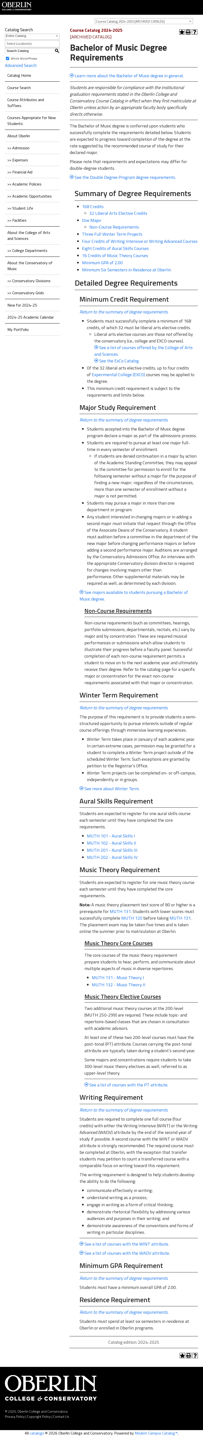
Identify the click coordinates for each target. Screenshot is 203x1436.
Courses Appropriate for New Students (31, 120)
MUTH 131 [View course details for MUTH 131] (120, 911)
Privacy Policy (15, 1416)
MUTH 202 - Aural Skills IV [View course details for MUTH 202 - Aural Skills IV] (112, 857)
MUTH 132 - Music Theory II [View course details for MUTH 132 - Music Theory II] (118, 984)
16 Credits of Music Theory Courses (115, 255)
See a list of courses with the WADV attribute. (127, 1253)
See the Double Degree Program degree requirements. (125, 177)
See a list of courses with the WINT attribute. (126, 1244)
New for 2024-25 (22, 305)
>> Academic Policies (24, 184)
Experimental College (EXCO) (118, 374)
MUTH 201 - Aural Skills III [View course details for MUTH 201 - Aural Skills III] (112, 850)
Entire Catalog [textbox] (16, 36)
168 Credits (93, 206)
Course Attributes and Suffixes (25, 102)
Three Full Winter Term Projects (112, 234)
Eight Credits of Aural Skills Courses (115, 248)
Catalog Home (19, 75)
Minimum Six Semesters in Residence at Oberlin (126, 269)
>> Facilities (17, 220)
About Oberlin (18, 136)
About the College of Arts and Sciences (28, 235)
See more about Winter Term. (111, 788)
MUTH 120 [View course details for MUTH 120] (131, 918)
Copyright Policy (39, 1416)
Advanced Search (21, 65)
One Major (91, 220)
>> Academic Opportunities (29, 196)
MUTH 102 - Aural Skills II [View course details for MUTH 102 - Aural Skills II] (111, 843)
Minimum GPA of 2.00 (102, 262)
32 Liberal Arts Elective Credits (118, 213)
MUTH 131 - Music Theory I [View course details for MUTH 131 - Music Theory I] (118, 977)
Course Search (19, 88)
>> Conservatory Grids (25, 293)
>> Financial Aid (19, 172)
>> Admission (18, 148)
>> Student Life (20, 208)
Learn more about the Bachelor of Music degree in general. (129, 75)
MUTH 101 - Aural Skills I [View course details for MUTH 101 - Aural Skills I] (111, 836)
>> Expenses (17, 160)
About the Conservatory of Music (30, 266)
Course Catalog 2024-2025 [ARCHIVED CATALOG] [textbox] (130, 21)
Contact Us (61, 1416)
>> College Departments (27, 250)
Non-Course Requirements (114, 227)
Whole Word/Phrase (24, 58)
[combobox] (144, 21)
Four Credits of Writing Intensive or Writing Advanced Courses (140, 241)
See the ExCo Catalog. (119, 360)
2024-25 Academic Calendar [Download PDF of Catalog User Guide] (30, 317)
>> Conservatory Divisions (29, 281)
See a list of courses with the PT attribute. (128, 1084)
